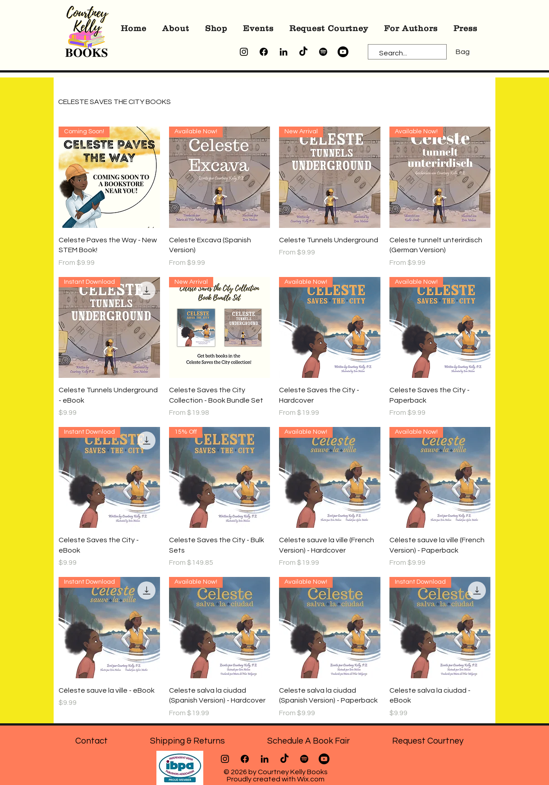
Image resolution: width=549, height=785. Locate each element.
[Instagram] (243, 51)
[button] (176, 28)
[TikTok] (303, 51)
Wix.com (311, 779)
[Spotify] (323, 51)
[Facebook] (263, 51)
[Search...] (403, 53)
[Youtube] (343, 51)
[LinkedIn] (283, 51)
